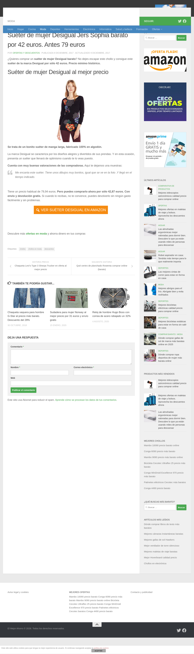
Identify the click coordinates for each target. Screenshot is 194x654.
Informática (105, 29)
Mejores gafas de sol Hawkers (159, 556)
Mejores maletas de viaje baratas (160, 568)
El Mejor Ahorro (31, 10)
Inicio (10, 29)
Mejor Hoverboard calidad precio (160, 574)
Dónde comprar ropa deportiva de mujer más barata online (170, 374)
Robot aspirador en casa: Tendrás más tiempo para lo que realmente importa (172, 274)
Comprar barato (167, 351)
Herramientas (71, 29)
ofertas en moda (36, 250)
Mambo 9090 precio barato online (93, 616)
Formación (142, 29)
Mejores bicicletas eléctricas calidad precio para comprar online (170, 324)
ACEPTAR (98, 651)
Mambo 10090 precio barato (83, 613)
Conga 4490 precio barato (157, 504)
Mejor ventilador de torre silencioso (161, 562)
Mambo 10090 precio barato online (161, 461)
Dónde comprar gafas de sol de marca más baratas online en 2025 (171, 357)
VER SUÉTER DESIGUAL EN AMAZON (73, 226)
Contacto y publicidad (141, 608)
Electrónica (89, 29)
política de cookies (101, 648)
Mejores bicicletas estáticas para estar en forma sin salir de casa (172, 340)
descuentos (49, 265)
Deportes (55, 29)
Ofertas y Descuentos (26, 69)
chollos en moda (35, 265)
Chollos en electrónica (155, 579)
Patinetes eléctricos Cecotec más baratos (165, 498)
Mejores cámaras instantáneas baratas (163, 550)
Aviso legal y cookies (18, 608)
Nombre (15, 384)
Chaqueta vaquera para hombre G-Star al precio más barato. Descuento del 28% (26, 332)
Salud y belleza (124, 29)
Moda (43, 29)
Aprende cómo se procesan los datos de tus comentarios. (86, 416)
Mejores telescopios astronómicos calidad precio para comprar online (172, 212)
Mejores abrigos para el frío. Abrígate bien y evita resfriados (170, 307)
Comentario (17, 363)
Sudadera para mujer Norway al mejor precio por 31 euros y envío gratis (69, 332)
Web (13, 394)
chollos (22, 265)
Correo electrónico (84, 384)
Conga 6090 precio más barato (159, 467)
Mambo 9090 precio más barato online (163, 473)
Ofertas (156, 29)
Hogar (20, 29)
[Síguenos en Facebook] (184, 37)
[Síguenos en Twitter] (180, 37)
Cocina (32, 29)
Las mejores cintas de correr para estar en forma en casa (171, 291)
